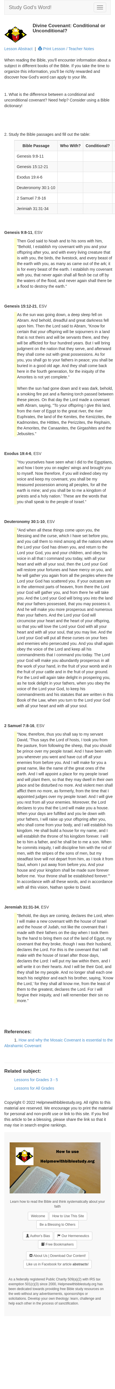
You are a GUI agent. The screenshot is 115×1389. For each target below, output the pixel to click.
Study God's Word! (30, 7)
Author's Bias (38, 1236)
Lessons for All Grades (34, 1088)
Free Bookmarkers (57, 1244)
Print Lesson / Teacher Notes (66, 48)
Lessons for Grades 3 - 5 (36, 1079)
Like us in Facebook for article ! (57, 1264)
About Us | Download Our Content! (57, 1256)
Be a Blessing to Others (57, 1225)
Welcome (38, 1216)
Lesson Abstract (18, 48)
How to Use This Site (68, 1216)
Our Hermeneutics (73, 1236)
